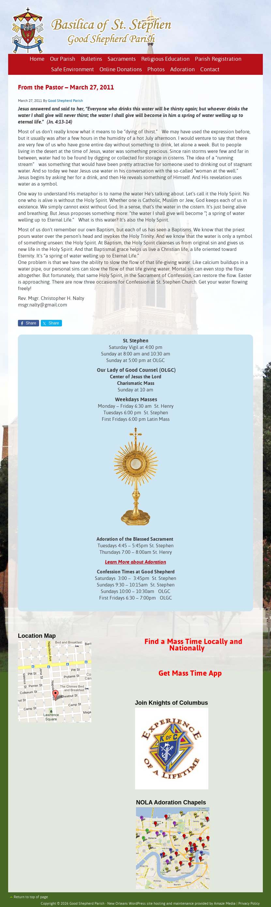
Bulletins (91, 59)
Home (37, 59)
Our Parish (62, 59)
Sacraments (122, 59)
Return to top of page (31, 897)
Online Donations (120, 70)
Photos (156, 70)
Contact (209, 70)
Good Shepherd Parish (65, 101)
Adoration (182, 70)
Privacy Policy (249, 904)
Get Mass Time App (190, 673)
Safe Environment (72, 70)
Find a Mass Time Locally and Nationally (193, 645)
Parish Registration (218, 59)
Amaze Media (224, 904)
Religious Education (165, 59)
